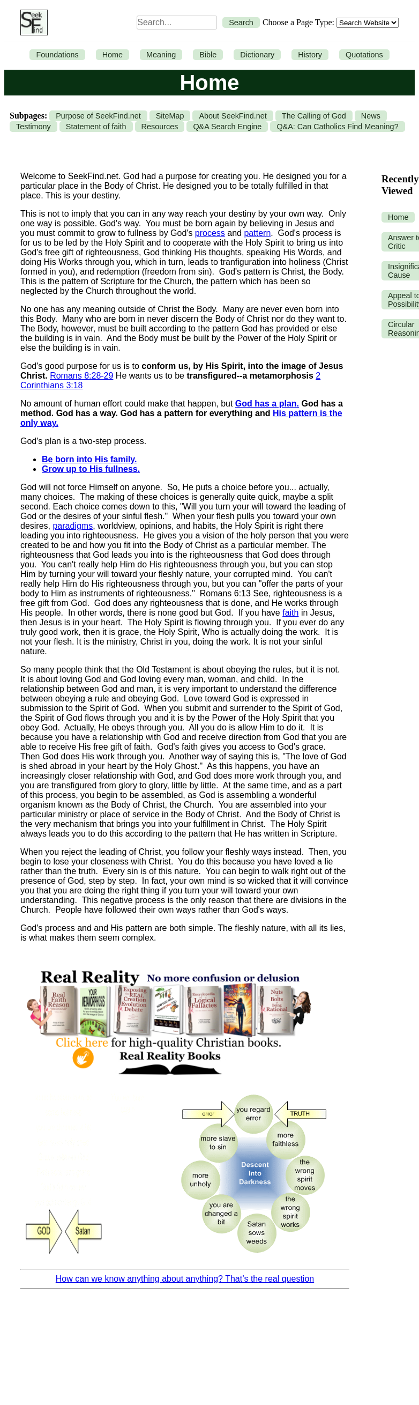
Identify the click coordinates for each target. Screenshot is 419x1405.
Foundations (57, 54)
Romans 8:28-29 (81, 375)
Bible (207, 54)
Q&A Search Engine (227, 126)
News (370, 116)
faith (290, 612)
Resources (159, 126)
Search (241, 22)
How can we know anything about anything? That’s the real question (185, 1278)
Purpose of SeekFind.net (98, 116)
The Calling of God (314, 116)
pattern (257, 233)
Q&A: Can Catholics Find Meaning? (337, 126)
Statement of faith (96, 126)
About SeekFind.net (232, 116)
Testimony (33, 126)
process (210, 233)
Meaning (161, 54)
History (310, 54)
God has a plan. (267, 403)
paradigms (73, 525)
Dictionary (257, 54)
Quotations (364, 54)
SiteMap (170, 116)
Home (112, 54)
